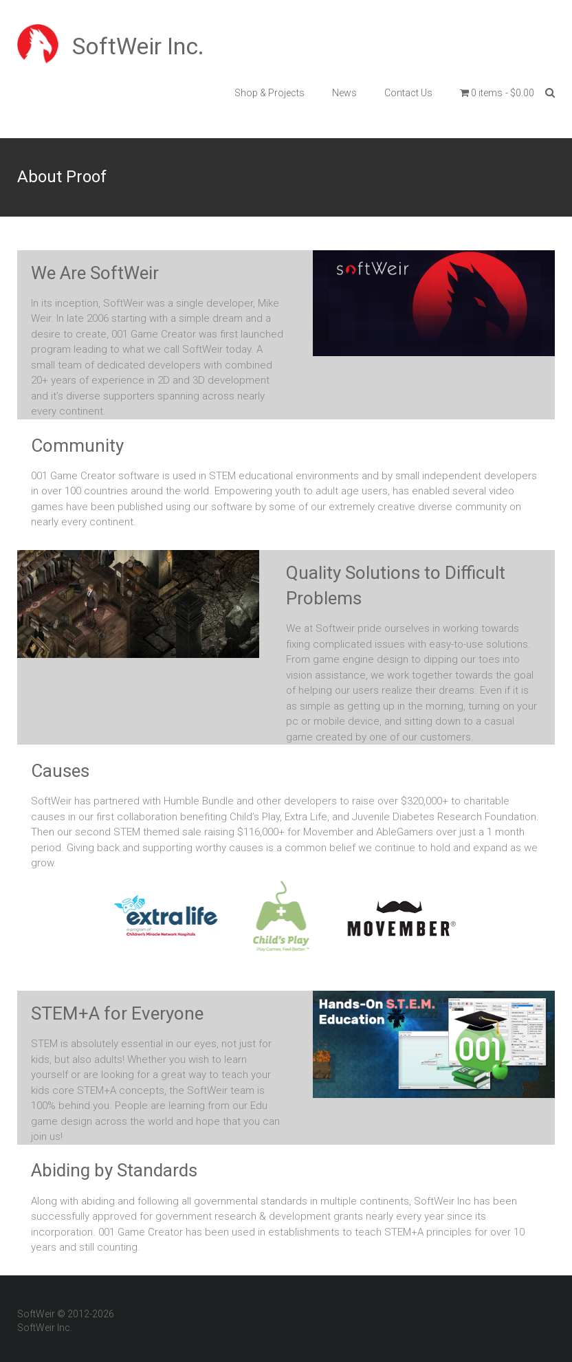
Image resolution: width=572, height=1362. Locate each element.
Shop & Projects (269, 92)
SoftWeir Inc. (138, 46)
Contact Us (408, 92)
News (344, 92)
